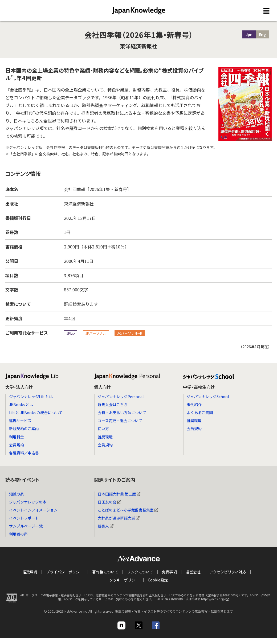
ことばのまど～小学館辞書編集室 (128, 510)
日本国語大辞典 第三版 (119, 494)
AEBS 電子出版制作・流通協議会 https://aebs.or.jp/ (194, 600)
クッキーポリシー (124, 579)
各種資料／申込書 (24, 452)
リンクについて (140, 571)
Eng (262, 34)
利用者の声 (18, 534)
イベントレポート (24, 518)
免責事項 (169, 571)
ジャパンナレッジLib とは (31, 396)
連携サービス (20, 420)
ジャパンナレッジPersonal (121, 396)
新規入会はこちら (113, 404)
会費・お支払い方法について (122, 412)
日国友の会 (109, 502)
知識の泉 (16, 494)
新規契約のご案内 (24, 428)
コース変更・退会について (120, 420)
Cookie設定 (158, 579)
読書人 (105, 526)
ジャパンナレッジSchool (208, 396)
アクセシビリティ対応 (227, 571)
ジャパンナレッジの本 (27, 502)
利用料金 (16, 436)
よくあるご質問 (200, 412)
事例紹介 (194, 404)
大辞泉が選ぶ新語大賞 (119, 518)
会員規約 (16, 444)
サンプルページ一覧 (26, 526)
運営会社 (193, 571)
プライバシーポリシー (64, 571)
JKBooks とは (21, 404)
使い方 (103, 428)
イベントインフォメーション (33, 510)
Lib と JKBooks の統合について (36, 412)
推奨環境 (105, 436)
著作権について (105, 571)
